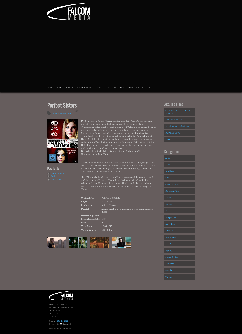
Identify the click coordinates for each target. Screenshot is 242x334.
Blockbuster (170, 171)
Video (69, 87)
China (167, 178)
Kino (59, 87)
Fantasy (168, 204)
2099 (167, 139)
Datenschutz (144, 87)
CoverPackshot (171, 184)
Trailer (54, 176)
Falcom (111, 87)
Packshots (56, 179)
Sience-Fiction (171, 257)
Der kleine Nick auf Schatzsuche (179, 126)
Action (168, 158)
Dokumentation (172, 191)
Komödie (169, 230)
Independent (170, 217)
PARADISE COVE (172, 133)
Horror (168, 211)
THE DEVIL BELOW (173, 119)
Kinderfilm (170, 224)
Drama (55, 113)
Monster (169, 244)
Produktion (83, 87)
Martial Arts (170, 237)
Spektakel (169, 263)
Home (50, 87)
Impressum (126, 87)
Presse (99, 87)
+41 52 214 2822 (61, 321)
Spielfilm (169, 270)
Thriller (168, 277)
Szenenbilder (57, 173)
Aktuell (168, 164)
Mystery (169, 250)
